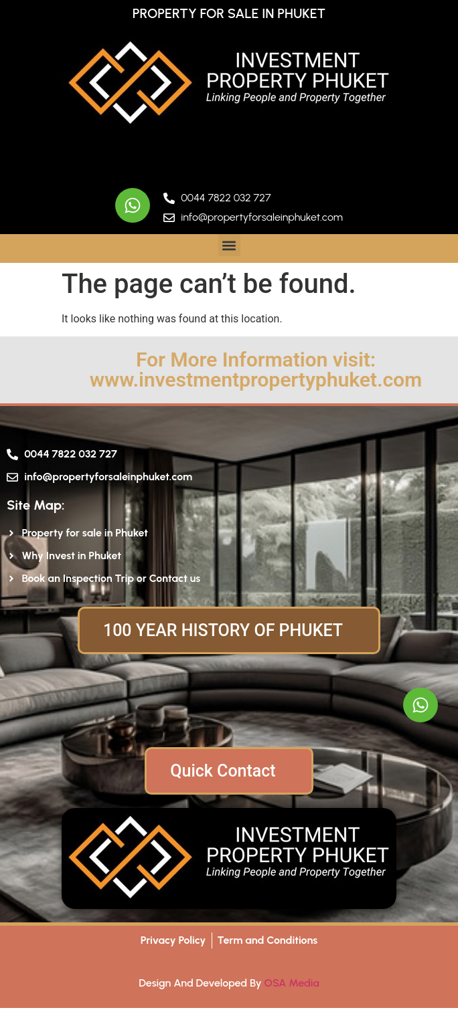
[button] (229, 245)
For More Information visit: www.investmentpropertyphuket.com (287, 369)
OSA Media (291, 983)
